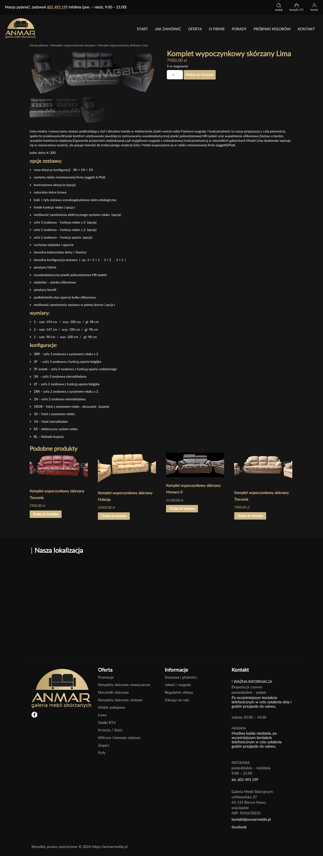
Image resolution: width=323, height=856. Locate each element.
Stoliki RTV (107, 722)
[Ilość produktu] (175, 74)
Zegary (103, 745)
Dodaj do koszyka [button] (45, 513)
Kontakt (306, 29)
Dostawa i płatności (181, 677)
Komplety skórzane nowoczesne (124, 684)
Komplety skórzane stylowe (120, 699)
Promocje (106, 677)
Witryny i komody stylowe (119, 737)
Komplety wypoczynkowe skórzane (73, 45)
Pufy (101, 752)
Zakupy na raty (177, 699)
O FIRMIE (217, 29)
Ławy (102, 714)
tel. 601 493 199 (245, 779)
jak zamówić (168, 29)
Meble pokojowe (111, 707)
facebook (239, 826)
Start (142, 29)
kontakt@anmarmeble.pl (251, 819)
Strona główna (39, 45)
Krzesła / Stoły (110, 730)
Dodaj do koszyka (200, 74)
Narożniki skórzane (113, 692)
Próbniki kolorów (272, 29)
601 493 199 (57, 7)
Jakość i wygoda (178, 684)
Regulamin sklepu (179, 692)
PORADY (239, 29)
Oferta (195, 29)
